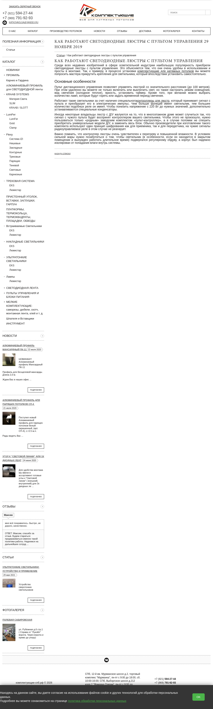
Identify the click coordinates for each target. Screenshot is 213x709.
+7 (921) (165, 679)
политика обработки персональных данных (97, 701)
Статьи (8, 49)
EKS (11, 185)
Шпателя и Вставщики (18, 318)
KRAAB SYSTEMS (15, 94)
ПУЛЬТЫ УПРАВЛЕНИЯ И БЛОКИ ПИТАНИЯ (20, 294)
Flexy (7, 134)
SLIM (12, 103)
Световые (15, 169)
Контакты (198, 31)
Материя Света (18, 99)
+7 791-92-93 (17, 18)
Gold (12, 123)
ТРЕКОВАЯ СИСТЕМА (18, 181)
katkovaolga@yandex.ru (20, 22)
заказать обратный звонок (21, 6)
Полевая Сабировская (17, 620)
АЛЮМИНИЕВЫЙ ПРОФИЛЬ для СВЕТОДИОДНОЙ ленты (22, 87)
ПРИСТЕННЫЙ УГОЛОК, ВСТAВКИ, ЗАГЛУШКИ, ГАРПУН (20, 200)
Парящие (14, 161)
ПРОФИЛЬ (11, 75)
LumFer (9, 114)
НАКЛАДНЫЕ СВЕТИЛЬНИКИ (23, 241)
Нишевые (14, 143)
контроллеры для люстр (153, 100)
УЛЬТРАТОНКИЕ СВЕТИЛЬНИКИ (14, 259)
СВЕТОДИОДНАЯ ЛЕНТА (20, 287)
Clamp (13, 127)
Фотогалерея (171, 31)
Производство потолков (66, 31)
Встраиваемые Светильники (22, 226)
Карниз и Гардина (15, 80)
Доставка (145, 31)
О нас (12, 31)
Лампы (8, 276)
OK (199, 697)
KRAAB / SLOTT (18, 107)
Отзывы (122, 31)
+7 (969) (165, 682)
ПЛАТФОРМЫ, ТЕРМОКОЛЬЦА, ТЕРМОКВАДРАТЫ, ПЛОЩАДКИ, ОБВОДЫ (18, 215)
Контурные (15, 152)
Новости (99, 31)
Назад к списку (62, 154)
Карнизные (15, 174)
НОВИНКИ (13, 69)
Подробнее (36, 390)
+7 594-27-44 (17, 13)
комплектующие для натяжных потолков (165, 71)
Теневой (14, 165)
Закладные (15, 147)
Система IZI (16, 139)
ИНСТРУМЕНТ (13, 323)
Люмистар (15, 190)
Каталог (33, 31)
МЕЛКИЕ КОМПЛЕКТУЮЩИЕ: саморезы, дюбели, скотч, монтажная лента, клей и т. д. (22, 307)
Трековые (15, 156)
